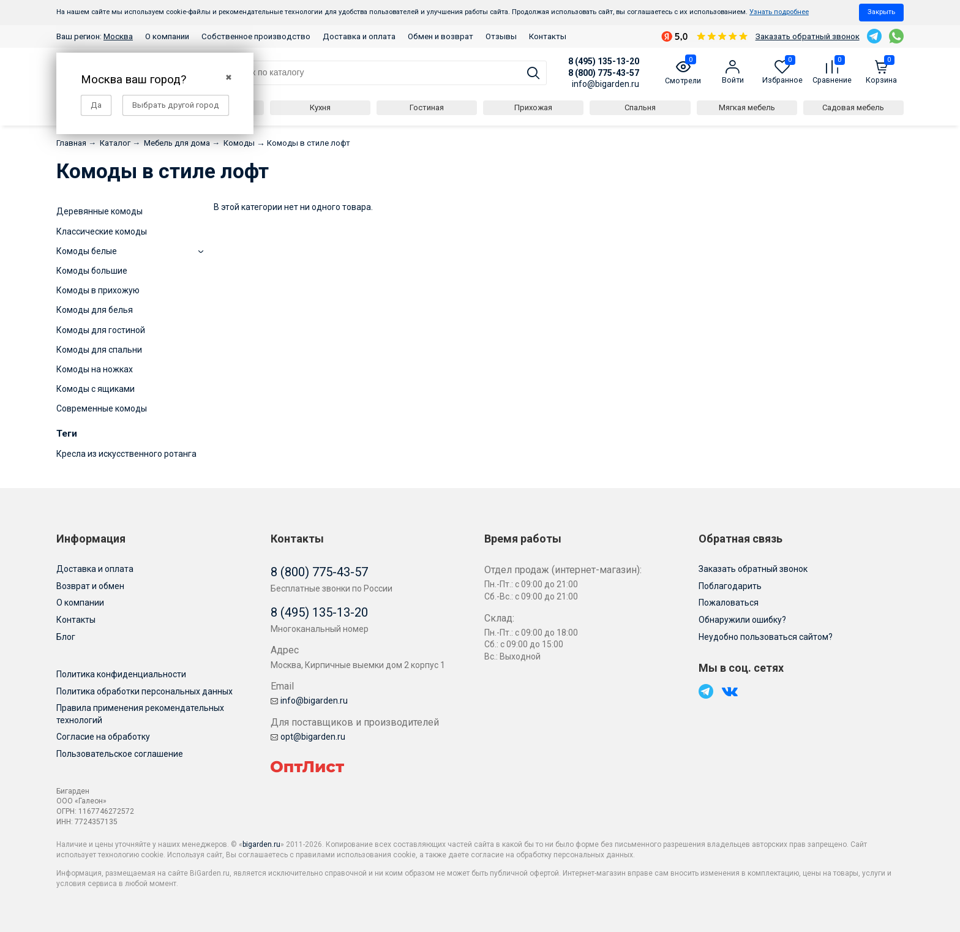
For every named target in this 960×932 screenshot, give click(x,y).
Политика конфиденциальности (121, 674)
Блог (65, 637)
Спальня (640, 107)
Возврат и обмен (90, 586)
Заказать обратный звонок (808, 36)
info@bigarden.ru (605, 84)
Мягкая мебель (747, 107)
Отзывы (501, 36)
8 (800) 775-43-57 (603, 73)
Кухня (320, 107)
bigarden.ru (261, 844)
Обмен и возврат (440, 36)
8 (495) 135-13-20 (603, 61)
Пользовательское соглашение (119, 754)
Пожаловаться (729, 602)
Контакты (547, 36)
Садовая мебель (853, 107)
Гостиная (427, 107)
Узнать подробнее (779, 12)
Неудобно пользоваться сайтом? (766, 637)
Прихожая (533, 107)
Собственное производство (255, 36)
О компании (167, 36)
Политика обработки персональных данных (144, 691)
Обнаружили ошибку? (742, 620)
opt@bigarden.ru (308, 737)
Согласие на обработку (103, 737)
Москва (118, 36)
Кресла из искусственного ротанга (126, 454)
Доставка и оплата (359, 36)
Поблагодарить (730, 586)
